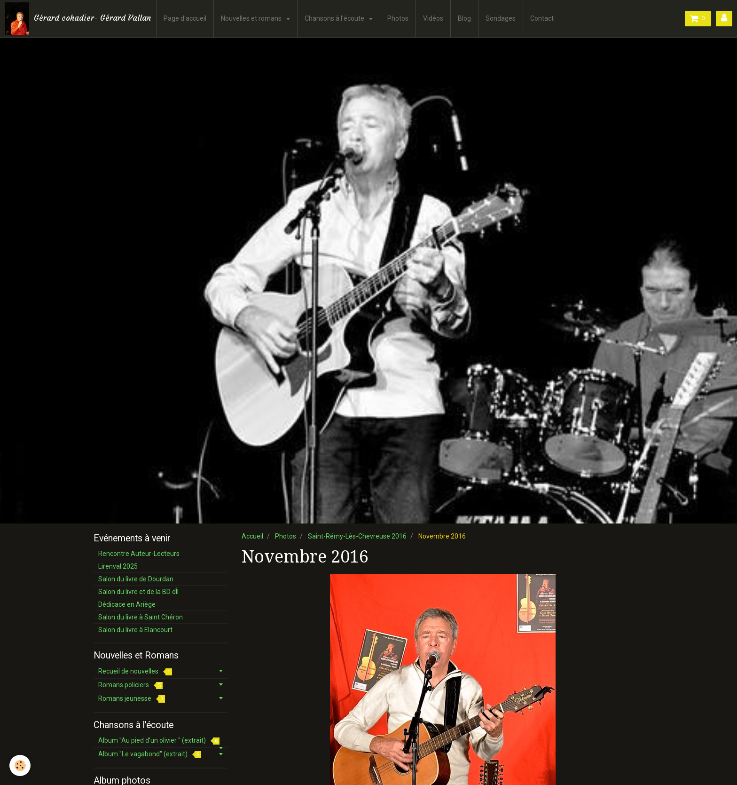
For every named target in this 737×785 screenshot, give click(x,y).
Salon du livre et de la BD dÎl (138, 591)
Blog (464, 18)
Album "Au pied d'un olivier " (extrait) (159, 741)
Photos (397, 18)
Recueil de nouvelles (135, 671)
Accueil (252, 536)
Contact (542, 18)
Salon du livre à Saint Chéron (140, 617)
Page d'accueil (185, 18)
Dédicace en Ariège (127, 604)
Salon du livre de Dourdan (135, 579)
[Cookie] (20, 765)
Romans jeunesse (131, 699)
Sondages (501, 18)
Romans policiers (130, 685)
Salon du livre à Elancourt (135, 630)
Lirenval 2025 (118, 566)
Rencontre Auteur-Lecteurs (139, 553)
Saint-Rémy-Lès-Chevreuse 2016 (357, 536)
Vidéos (433, 18)
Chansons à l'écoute (335, 18)
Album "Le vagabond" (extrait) (149, 754)
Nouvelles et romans (252, 18)
